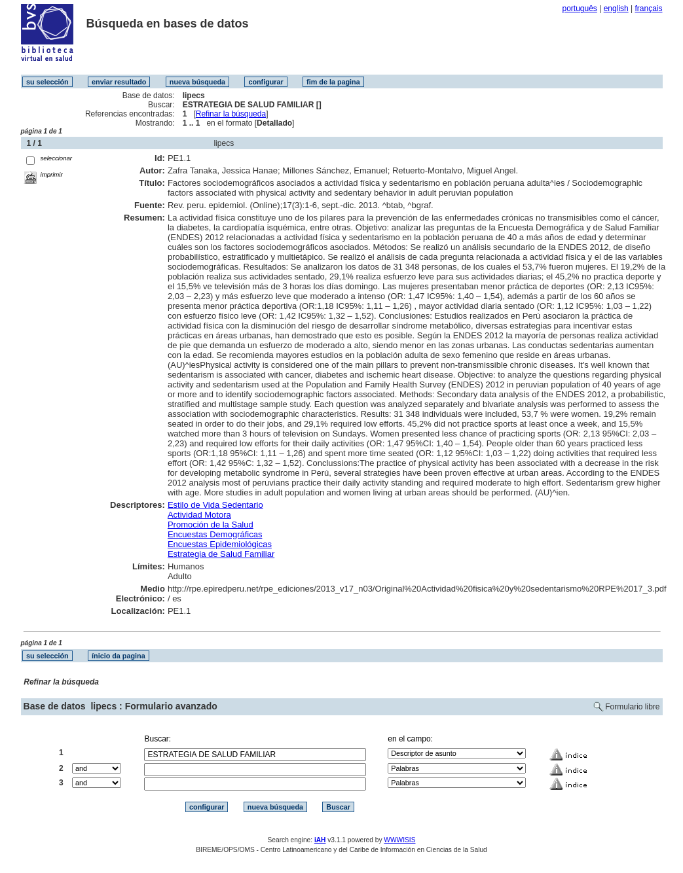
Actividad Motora (199, 515)
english (616, 8)
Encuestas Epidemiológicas (220, 544)
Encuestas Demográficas (215, 534)
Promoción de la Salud (210, 524)
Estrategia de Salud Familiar (221, 554)
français (648, 8)
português (579, 8)
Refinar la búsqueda (231, 113)
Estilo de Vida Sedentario (215, 505)
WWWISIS (399, 840)
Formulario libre (632, 706)
